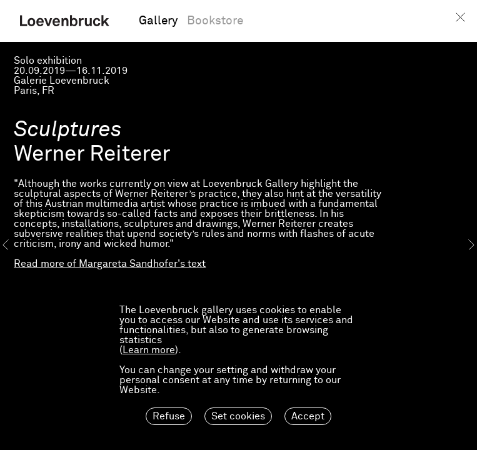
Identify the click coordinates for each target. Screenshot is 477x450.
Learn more (149, 350)
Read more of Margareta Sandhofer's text (110, 264)
